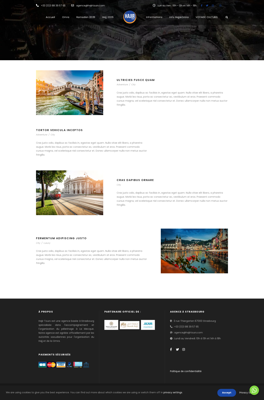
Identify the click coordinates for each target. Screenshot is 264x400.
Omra (65, 17)
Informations (154, 17)
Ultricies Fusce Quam (136, 80)
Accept (226, 392)
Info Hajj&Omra (179, 17)
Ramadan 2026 (85, 17)
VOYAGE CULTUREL (207, 17)
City (133, 84)
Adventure (122, 84)
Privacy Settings (248, 392)
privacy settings (172, 392)
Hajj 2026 (108, 17)
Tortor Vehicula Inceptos (59, 130)
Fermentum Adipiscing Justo (61, 238)
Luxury (47, 243)
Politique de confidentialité (186, 371)
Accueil (50, 17)
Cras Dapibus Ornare (135, 180)
